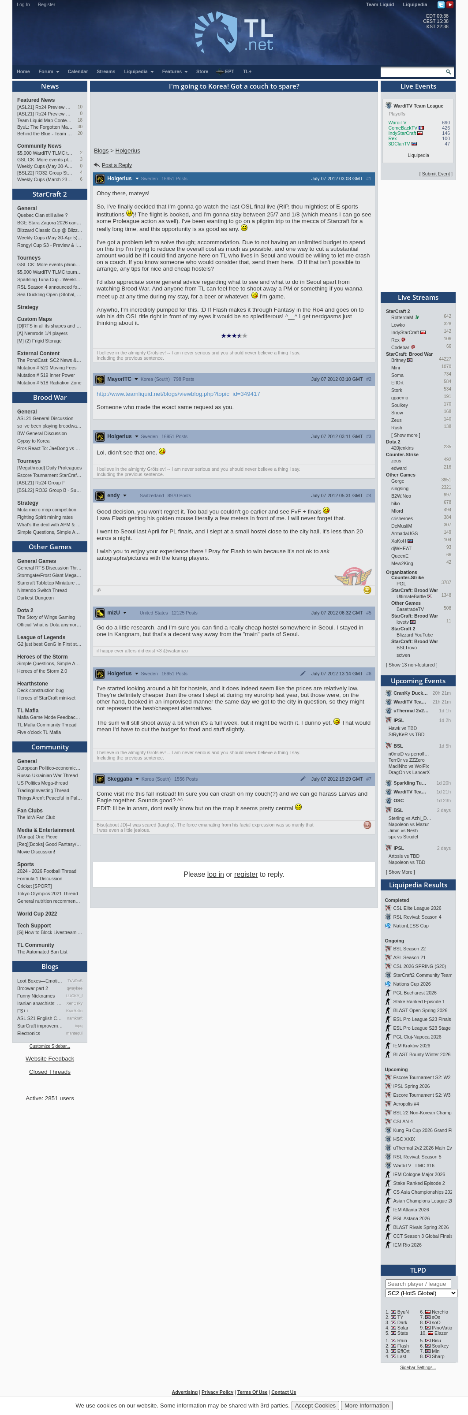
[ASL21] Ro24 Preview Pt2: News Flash (45, 107)
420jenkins (402, 448)
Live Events (418, 86)
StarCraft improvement (40, 1025)
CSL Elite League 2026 (417, 908)
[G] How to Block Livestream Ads (49, 932)
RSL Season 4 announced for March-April (49, 287)
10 (80, 106)
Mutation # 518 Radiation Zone (49, 382)
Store (202, 71)
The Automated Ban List (42, 951)
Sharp (438, 1356)
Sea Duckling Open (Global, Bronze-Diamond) (49, 294)
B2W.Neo (401, 496)
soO (436, 1322)
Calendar (78, 71)
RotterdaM (402, 317)
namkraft (74, 1018)
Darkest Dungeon (35, 597)
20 (80, 133)
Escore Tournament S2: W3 (421, 1095)
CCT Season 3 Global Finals (423, 1236)
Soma (397, 375)
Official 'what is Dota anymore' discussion (49, 624)
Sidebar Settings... (418, 1367)
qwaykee (74, 988)
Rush (396, 427)
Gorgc (397, 481)
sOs (436, 1317)
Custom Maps (34, 319)
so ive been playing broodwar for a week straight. (49, 425)
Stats (402, 1333)
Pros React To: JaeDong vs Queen (49, 448)
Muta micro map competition (46, 509)
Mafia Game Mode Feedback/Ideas (49, 717)
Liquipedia (415, 4)
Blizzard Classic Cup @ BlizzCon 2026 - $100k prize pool (49, 230)
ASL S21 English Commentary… (40, 1018)
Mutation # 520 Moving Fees (46, 367)
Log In (23, 4)
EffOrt (397, 382)
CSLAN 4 (402, 1121)
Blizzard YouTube (415, 634)
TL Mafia (27, 711)
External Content (38, 353)
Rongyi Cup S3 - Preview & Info (49, 245)
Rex (393, 138)
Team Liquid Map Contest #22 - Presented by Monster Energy (45, 120)
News (50, 86)
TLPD (418, 1270)
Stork (396, 390)
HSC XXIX (404, 1139)
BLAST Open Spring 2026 (420, 1010)
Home (23, 71)
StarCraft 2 (50, 194)
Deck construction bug (40, 690)
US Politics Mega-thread (42, 783)
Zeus (396, 420)
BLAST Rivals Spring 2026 (421, 1227)
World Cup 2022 (37, 914)
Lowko (398, 325)
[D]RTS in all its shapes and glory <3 (49, 325)
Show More (400, 872)
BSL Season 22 (409, 948)
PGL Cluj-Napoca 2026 (417, 1036)
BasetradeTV (410, 609)
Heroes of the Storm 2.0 (42, 671)
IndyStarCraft (402, 133)
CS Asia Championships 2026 (424, 1192)
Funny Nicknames (36, 995)
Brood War (50, 397)
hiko (395, 503)
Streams (106, 71)
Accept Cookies (315, 1405)
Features (175, 71)
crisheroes (402, 518)
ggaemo (399, 397)
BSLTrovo (407, 647)
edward (399, 468)
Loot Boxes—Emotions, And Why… (40, 980)
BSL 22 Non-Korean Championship (429, 1112)
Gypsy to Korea (33, 440)
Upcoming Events (418, 680)
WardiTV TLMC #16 (413, 1165)
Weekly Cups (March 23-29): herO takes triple (45, 179)
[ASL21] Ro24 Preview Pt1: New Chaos (45, 113)
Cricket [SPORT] (34, 886)
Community (50, 746)
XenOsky (74, 1003)
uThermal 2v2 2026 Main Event (425, 1148)
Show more (406, 435)
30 (80, 126)
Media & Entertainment (46, 830)
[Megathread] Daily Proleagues (49, 467)
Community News (39, 146)
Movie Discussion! (36, 851)
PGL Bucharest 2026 (415, 992)
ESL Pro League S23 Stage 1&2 (426, 1028)
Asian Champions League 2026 (426, 1200)
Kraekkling (74, 1011)
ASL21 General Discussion (45, 418)
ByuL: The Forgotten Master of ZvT (45, 127)
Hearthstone (32, 684)
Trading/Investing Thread (43, 790)
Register (47, 4)
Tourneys (29, 258)
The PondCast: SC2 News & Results (49, 360)
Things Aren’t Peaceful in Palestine (49, 798)
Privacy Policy (217, 1392)
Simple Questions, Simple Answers (49, 532)
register (246, 874)
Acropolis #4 (406, 1103)
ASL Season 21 (409, 957)
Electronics (28, 1033)
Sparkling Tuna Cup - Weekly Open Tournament (49, 279)
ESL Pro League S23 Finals (422, 1019)
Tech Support (34, 926)
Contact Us (283, 1392)
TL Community (35, 945)
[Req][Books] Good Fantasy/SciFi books (49, 844)
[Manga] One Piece (37, 836)
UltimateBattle (411, 596)
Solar (402, 1327)
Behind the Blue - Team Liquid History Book (45, 133)
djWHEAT (401, 548)
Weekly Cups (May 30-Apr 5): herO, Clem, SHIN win (45, 166)
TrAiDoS (74, 981)
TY (400, 1317)
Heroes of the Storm (42, 657)
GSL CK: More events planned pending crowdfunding (45, 159)
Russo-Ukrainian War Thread (47, 775)
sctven (403, 655)
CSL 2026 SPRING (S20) (419, 966)
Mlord (397, 511)
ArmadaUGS (404, 533)
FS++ (23, 1010)
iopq (78, 1026)
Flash (403, 1345)
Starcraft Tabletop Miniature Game (49, 582)
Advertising (185, 1392)
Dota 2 (25, 610)
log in (215, 874)
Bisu (436, 1340)
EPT (225, 71)
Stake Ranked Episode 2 (419, 1183)
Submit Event (436, 173)
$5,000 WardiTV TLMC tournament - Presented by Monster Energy (45, 153)
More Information (366, 1405)
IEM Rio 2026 (407, 1244)
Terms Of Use (252, 1392)
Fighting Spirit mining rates (45, 517)
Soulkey (399, 405)
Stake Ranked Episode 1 (419, 1001)
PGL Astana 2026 (411, 1218)
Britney (398, 360)
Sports (25, 864)
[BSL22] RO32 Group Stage (45, 172)
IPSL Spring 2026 (411, 1086)
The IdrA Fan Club (36, 817)
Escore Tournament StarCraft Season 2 (49, 475)
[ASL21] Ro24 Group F (41, 482)
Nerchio (440, 1311)
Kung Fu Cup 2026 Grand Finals (427, 1130)
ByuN (403, 1311)
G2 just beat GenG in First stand (49, 644)
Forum (49, 71)
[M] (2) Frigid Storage (39, 340)
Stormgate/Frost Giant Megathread (49, 575)
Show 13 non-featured (412, 664)
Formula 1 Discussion (39, 878)
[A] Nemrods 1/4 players (42, 333)
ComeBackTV (403, 127)
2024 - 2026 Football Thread (46, 871)
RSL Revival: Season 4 (417, 917)
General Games (36, 561)
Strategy (27, 307)
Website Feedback (50, 1058)
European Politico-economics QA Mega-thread (49, 768)
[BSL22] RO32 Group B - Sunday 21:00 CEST (49, 490)
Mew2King (402, 563)
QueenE (399, 556)
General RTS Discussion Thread (49, 567)
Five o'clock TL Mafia (39, 732)
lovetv (403, 622)
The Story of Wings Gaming (46, 617)
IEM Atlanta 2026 (411, 1209)
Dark (402, 1322)
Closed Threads (50, 1072)
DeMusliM (401, 526)
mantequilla (74, 1033)
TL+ (247, 71)
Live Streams (418, 297)
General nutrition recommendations (49, 901)
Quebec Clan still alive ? (42, 215)
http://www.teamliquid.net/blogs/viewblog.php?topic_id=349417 (178, 394)
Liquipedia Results (418, 884)
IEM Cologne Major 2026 (419, 1174)
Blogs (49, 966)
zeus (396, 460)
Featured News (36, 100)
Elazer (441, 1333)
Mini (395, 367)
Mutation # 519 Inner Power (46, 375)
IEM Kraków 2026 (411, 1045)
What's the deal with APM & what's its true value (49, 524)
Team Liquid (380, 4)
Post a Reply (112, 165)
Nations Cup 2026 (412, 984)
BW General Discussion (42, 433)
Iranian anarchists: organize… (40, 1003)
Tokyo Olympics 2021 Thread (47, 893)
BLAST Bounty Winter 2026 (421, 1054)
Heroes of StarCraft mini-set (46, 697)
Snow (397, 412)
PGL (401, 583)
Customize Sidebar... (50, 1046)
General (27, 208)
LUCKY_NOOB (74, 996)
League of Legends (41, 637)
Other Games (50, 546)
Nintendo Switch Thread (42, 590)
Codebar (400, 347)
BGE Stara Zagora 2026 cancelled (49, 222)
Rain (402, 1340)
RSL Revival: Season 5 (417, 1156)
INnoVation (443, 1327)
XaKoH (398, 541)
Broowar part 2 (32, 988)
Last (401, 1356)
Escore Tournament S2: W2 (421, 1077)
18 (80, 120)
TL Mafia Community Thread (46, 724)
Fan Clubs (30, 811)
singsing (399, 488)
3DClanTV (399, 143)
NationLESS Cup (411, 925)
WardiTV (398, 122)
